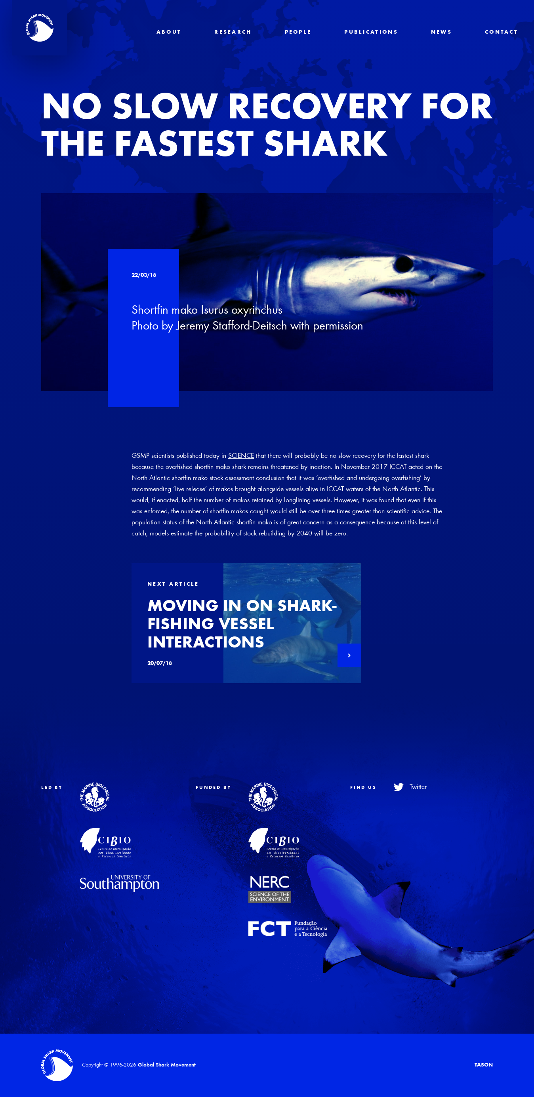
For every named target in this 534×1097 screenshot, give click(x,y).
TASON (484, 1065)
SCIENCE (241, 456)
